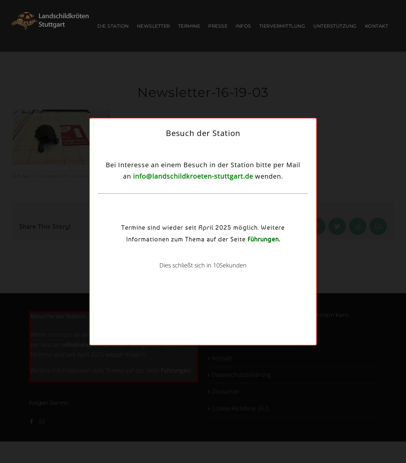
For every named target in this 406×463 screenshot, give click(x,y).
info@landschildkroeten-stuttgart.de (193, 176)
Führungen (263, 239)
